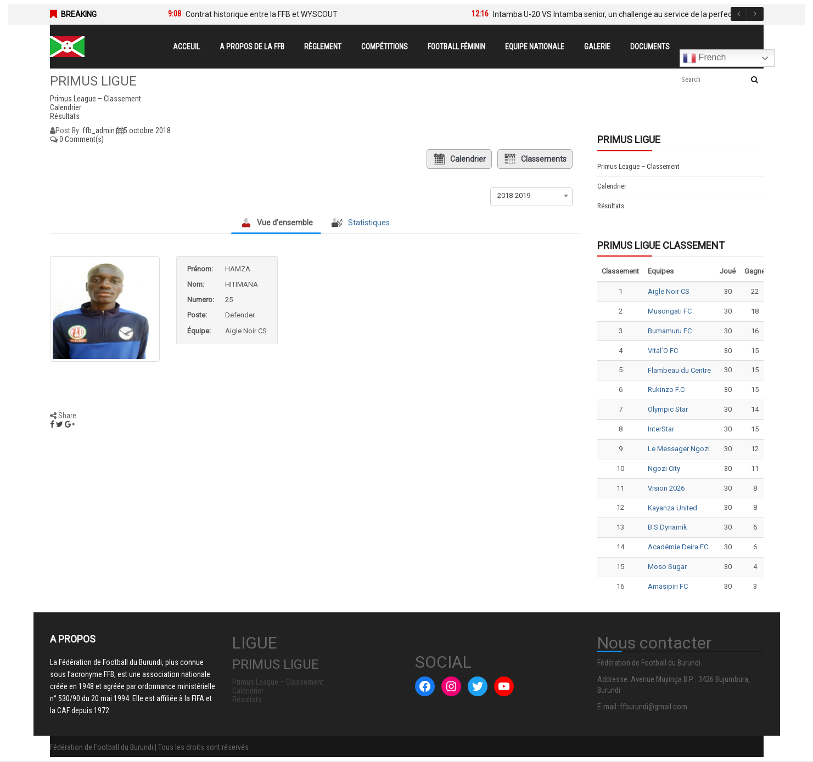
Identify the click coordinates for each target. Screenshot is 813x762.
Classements (535, 159)
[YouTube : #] (504, 686)
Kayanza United (672, 508)
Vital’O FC (663, 350)
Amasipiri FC (668, 586)
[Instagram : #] (451, 686)
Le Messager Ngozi (679, 449)
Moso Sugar (667, 566)
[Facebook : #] (425, 686)
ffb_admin (98, 130)
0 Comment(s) (77, 139)
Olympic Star (668, 409)
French (704, 58)
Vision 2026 (666, 488)
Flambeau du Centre (679, 370)
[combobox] (531, 195)
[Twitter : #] (477, 686)
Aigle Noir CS (668, 291)
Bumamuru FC (670, 331)
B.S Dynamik (667, 527)
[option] (303, 14)
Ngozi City (664, 468)
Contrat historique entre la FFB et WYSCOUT (262, 14)
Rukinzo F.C (666, 389)
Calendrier (459, 159)
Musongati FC (670, 311)
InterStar (661, 429)
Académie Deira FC (678, 547)
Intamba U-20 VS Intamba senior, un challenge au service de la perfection (619, 14)
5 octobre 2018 (143, 130)
